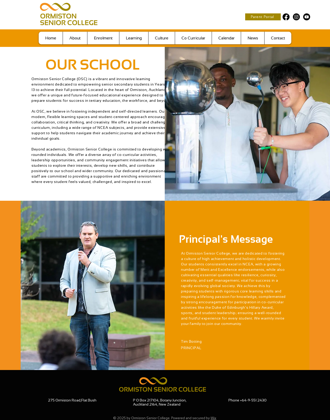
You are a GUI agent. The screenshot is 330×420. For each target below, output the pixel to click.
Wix (213, 418)
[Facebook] (286, 16)
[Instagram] (296, 16)
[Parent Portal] (263, 16)
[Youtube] (306, 16)
